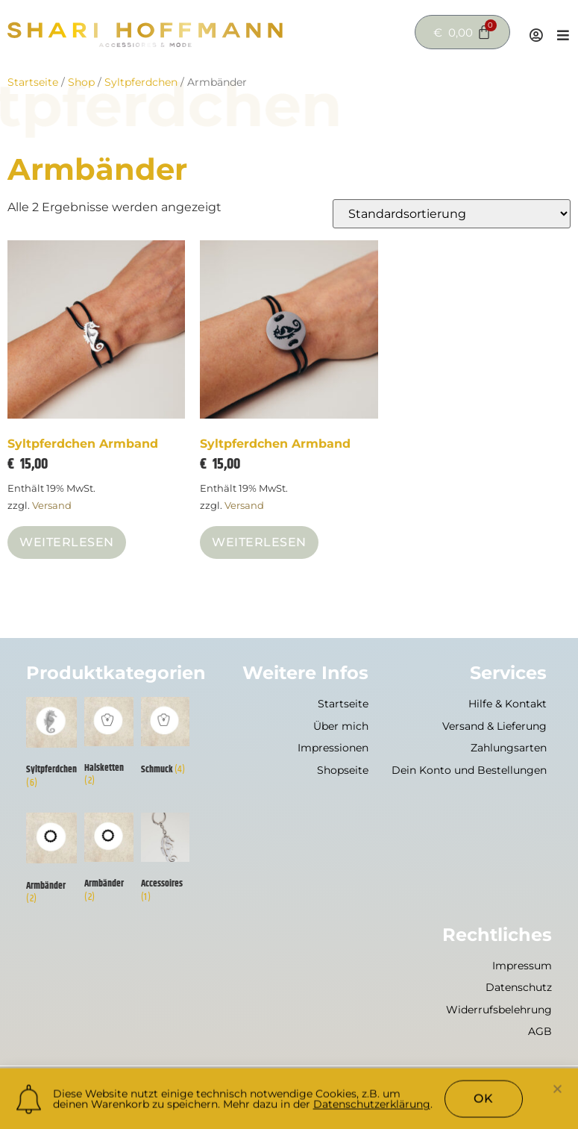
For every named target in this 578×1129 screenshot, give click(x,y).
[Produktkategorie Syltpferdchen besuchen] (51, 746)
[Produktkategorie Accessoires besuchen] (165, 861)
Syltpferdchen (141, 82)
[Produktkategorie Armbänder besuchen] (51, 861)
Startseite (32, 82)
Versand (52, 505)
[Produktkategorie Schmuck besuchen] (165, 739)
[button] (557, 1092)
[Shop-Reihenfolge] (452, 213)
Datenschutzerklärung (371, 1108)
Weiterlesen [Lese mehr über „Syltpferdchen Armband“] (66, 542)
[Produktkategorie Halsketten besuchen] (108, 745)
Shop (81, 82)
